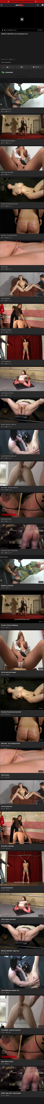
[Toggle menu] (1, 5)
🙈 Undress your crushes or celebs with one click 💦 (22, 1)
